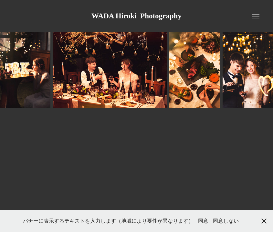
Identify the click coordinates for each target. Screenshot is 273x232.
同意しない (226, 221)
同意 (203, 221)
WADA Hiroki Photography (136, 16)
